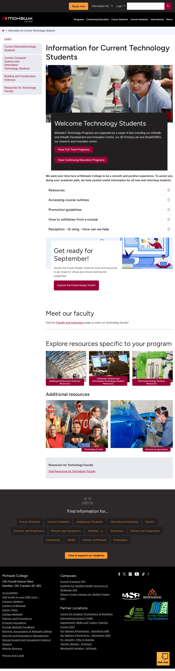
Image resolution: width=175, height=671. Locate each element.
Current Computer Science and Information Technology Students (17, 63)
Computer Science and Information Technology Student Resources (108, 381)
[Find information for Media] (70, 542)
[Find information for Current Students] (55, 522)
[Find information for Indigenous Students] (89, 522)
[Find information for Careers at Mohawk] (95, 542)
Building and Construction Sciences (20, 78)
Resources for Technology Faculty (20, 89)
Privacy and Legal (13, 658)
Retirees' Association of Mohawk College (27, 633)
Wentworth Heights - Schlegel (78, 650)
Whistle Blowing (12, 651)
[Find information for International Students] (127, 522)
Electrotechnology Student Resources (151, 382)
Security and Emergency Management (25, 638)
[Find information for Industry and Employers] (24, 532)
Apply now (77, 6)
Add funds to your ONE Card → (21, 599)
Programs (79, 19)
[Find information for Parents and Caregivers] (64, 532)
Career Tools (10, 612)
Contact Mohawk (12, 616)
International (157, 19)
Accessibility (10, 595)
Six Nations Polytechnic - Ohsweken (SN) (85, 637)
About (169, 19)
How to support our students (86, 558)
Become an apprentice (156, 449)
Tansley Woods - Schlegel (76, 646)
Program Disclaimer (14, 625)
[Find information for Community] (50, 542)
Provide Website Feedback (18, 629)
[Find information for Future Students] (24, 522)
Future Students (119, 19)
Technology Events (93, 449)
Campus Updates (12, 604)
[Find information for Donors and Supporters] (150, 532)
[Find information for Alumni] (155, 522)
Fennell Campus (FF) (73, 584)
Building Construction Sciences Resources (65, 382)
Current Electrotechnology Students (20, 48)
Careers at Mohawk (14, 608)
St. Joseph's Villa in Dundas (77, 642)
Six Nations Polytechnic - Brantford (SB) (84, 633)
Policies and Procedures (17, 621)
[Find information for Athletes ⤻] (96, 532)
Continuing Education (97, 19)
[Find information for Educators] (119, 532)
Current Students (139, 19)
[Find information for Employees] (124, 542)
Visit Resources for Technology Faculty (72, 471)
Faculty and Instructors (70, 322)
